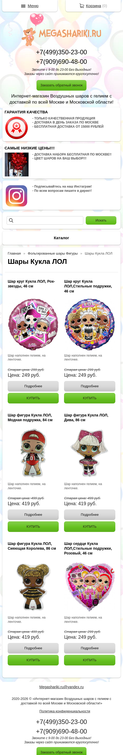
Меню (33, 5)
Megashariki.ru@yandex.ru (61, 687)
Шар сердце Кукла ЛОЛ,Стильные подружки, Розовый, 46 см (88, 548)
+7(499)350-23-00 (61, 52)
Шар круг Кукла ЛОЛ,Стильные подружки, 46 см (88, 286)
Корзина (93, 5)
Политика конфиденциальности (64, 711)
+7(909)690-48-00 (61, 61)
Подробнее (33, 386)
